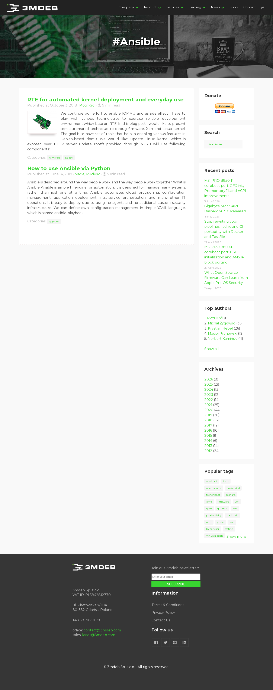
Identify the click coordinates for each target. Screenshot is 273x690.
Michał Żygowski (221, 323)
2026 (208, 379)
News (215, 7)
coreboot (211, 481)
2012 (208, 451)
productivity (213, 515)
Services (173, 7)
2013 (208, 446)
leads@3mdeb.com (98, 635)
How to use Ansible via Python (68, 168)
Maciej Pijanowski (222, 333)
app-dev (54, 221)
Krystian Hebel (220, 328)
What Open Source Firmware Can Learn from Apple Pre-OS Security (226, 278)
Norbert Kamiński (222, 339)
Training (195, 7)
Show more (236, 536)
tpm (209, 508)
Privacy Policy (163, 613)
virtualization (214, 535)
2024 (208, 389)
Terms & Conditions (167, 605)
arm (209, 522)
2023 (208, 395)
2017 (208, 425)
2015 (208, 436)
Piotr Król (87, 105)
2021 (208, 405)
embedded (233, 488)
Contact (249, 7)
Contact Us (160, 620)
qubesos (222, 508)
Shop (234, 7)
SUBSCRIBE (176, 584)
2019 (208, 415)
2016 (208, 430)
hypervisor (212, 528)
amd (209, 501)
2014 (208, 441)
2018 (208, 420)
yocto (220, 522)
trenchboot (213, 494)
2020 (208, 410)
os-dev (69, 157)
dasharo (230, 494)
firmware (54, 157)
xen (235, 508)
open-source (213, 488)
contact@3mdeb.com (102, 630)
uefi (237, 501)
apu (231, 522)
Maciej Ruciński (87, 174)
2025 (208, 384)
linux (226, 481)
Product (150, 7)
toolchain (232, 515)
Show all (211, 349)
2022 (208, 400)
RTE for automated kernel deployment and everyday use (105, 100)
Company (126, 7)
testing (229, 528)
